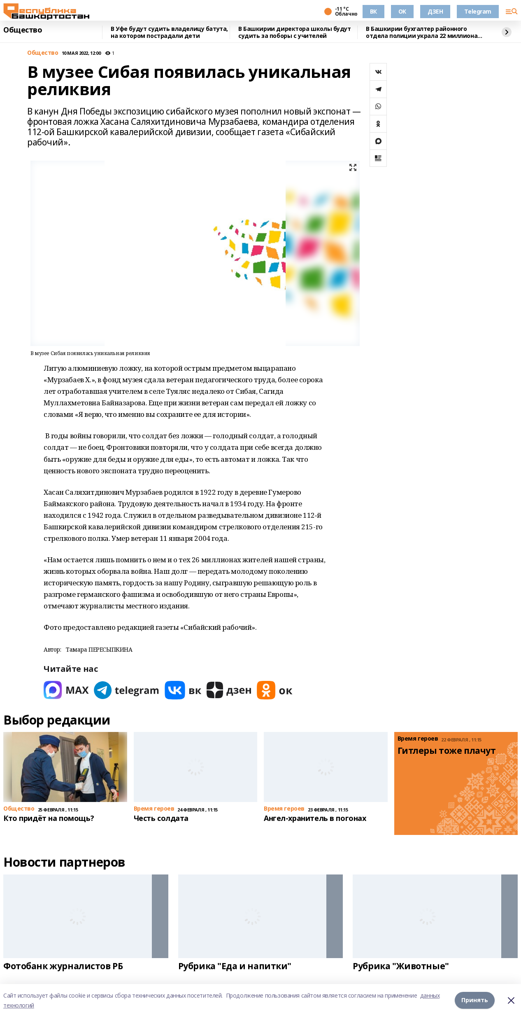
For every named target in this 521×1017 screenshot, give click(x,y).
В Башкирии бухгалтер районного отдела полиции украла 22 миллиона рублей (421, 32)
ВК (373, 11)
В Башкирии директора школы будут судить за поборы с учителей (294, 32)
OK (402, 11)
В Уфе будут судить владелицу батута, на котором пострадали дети (169, 32)
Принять (474, 1000)
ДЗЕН (435, 11)
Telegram (477, 11)
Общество (22, 30)
